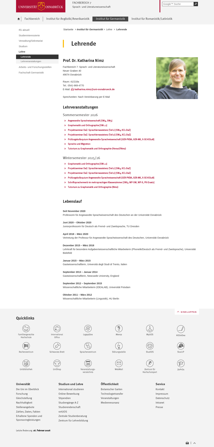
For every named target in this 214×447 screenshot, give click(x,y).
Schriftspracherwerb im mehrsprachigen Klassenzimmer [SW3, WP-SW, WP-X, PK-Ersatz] (111, 182)
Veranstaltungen (110, 398)
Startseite (68, 29)
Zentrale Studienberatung (73, 416)
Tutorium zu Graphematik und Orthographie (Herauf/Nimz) (97, 148)
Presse (159, 407)
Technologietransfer (112, 393)
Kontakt (160, 389)
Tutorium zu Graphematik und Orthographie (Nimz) (93, 187)
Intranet (160, 402)
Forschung (22, 393)
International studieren (71, 389)
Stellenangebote (25, 407)
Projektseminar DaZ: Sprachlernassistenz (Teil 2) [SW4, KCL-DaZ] (99, 134)
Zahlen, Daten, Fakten (28, 411)
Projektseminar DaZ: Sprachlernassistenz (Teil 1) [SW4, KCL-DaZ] (99, 130)
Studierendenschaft (69, 407)
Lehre (109, 29)
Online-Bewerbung (69, 393)
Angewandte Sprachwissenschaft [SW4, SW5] (90, 120)
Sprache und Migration (79, 144)
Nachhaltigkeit (24, 402)
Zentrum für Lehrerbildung (73, 420)
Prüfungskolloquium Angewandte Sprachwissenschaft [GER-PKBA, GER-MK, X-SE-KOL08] (111, 139)
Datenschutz (163, 398)
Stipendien (65, 398)
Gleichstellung (24, 398)
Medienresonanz (110, 402)
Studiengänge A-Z (68, 402)
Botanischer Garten (111, 389)
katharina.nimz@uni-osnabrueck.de (95, 89)
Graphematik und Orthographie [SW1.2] (87, 125)
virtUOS (63, 411)
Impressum (162, 393)
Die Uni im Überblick (27, 389)
